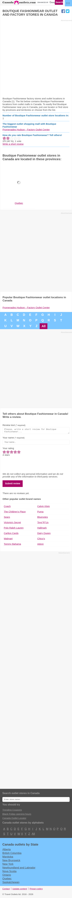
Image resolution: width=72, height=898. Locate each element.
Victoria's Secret (12, 523)
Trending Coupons (12, 810)
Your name (14, 438)
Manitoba (7, 857)
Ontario (6, 875)
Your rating (8, 449)
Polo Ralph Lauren (13, 528)
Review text (14, 425)
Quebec (7, 879)
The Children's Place (15, 512)
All (44, 326)
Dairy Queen (44, 534)
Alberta (6, 850)
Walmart (8, 539)
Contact (6, 889)
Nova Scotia (9, 872)
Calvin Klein (43, 507)
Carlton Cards (11, 534)
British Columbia (11, 854)
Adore (40, 545)
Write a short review (13, 144)
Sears (7, 518)
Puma (40, 512)
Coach (7, 507)
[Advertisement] (36, 58)
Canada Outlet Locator (14, 819)
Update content (19, 889)
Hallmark (42, 528)
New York (7, 864)
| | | (68, 3)
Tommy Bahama (12, 545)
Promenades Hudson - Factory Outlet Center (26, 129)
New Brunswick (11, 861)
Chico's (41, 539)
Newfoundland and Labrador (18, 868)
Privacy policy (36, 889)
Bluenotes (42, 518)
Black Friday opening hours (16, 815)
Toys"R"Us (43, 523)
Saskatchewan (10, 883)
